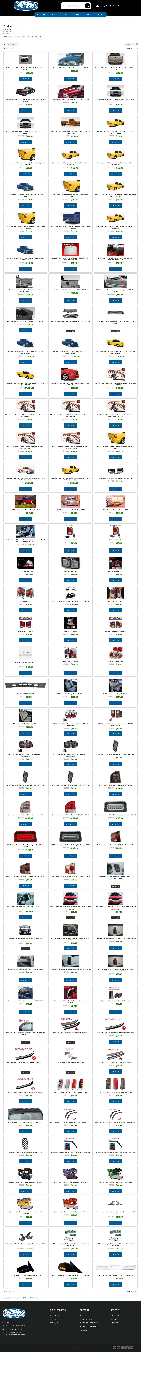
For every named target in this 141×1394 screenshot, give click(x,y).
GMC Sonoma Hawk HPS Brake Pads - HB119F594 (70, 1219)
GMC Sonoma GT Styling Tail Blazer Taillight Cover (25, 1187)
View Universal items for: (22, 1340)
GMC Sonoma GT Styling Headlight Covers (70, 1090)
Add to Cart (25, 906)
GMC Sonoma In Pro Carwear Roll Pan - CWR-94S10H (115, 1317)
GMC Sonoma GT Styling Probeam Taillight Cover (70, 1122)
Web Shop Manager (91, 1390)
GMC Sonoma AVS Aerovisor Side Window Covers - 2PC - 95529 (25, 928)
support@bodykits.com (14, 1372)
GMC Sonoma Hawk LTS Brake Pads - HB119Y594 (115, 1219)
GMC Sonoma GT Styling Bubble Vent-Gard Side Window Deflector (25, 1059)
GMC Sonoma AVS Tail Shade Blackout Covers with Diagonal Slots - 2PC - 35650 (115, 995)
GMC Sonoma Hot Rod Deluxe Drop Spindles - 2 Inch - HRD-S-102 (115, 1252)
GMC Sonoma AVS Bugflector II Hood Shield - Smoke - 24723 (116, 928)
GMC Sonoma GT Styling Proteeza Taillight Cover (115, 1122)
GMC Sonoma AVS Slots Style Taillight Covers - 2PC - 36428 (115, 961)
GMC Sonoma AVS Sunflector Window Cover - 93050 (25, 995)
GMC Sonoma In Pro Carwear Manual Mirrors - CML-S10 (70, 1317)
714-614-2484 (10, 1364)
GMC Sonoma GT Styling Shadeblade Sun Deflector (25, 1156)
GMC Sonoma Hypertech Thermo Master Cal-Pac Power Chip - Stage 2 (115, 1284)
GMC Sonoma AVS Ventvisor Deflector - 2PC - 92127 (25, 1026)
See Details (115, 907)
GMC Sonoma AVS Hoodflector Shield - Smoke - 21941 (25, 961)
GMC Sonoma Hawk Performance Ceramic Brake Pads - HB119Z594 (25, 1252)
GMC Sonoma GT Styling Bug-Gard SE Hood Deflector (115, 1059)
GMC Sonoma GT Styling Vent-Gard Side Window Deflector (70, 1188)
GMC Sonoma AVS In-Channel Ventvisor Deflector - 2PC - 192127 (70, 961)
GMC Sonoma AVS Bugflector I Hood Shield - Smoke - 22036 (70, 928)
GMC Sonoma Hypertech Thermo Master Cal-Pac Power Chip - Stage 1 (70, 1284)
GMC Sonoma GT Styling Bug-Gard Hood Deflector (70, 1058)
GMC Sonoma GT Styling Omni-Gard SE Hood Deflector (25, 1123)
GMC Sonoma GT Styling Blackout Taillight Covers (115, 1026)
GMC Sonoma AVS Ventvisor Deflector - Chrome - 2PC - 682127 (70, 1027)
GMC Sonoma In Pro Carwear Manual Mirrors (25, 1316)
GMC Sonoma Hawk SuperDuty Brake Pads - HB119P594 (70, 1252)
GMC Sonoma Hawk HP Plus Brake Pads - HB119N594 (25, 1220)
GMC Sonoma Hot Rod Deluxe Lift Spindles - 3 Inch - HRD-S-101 (25, 1284)
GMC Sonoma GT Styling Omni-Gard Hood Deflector (115, 1091)
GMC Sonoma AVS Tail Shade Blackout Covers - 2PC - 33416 (70, 995)
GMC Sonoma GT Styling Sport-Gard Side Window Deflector (70, 1156)
